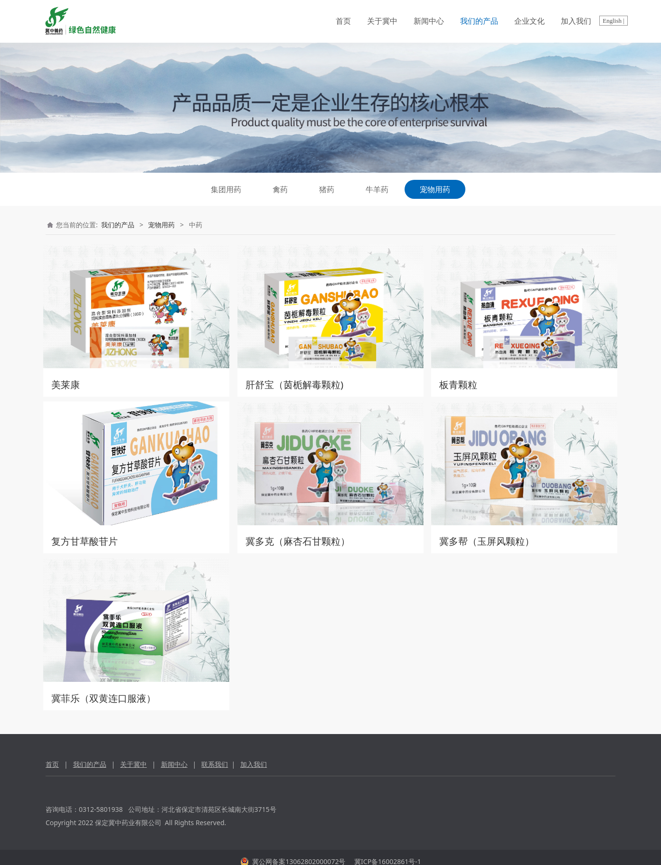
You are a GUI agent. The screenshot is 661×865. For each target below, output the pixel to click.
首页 (343, 21)
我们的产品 (479, 21)
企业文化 (529, 21)
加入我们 (576, 21)
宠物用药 (435, 189)
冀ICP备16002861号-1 (386, 852)
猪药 (326, 189)
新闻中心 (429, 21)
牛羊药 (377, 189)
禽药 (280, 189)
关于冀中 (382, 21)
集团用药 (226, 189)
